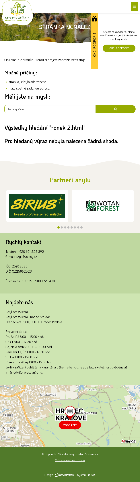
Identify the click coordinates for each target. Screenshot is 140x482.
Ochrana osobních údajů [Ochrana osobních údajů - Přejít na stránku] (70, 460)
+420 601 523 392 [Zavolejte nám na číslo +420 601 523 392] (30, 251)
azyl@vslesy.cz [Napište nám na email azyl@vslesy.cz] (26, 256)
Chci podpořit (119, 48)
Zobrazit (70, 425)
